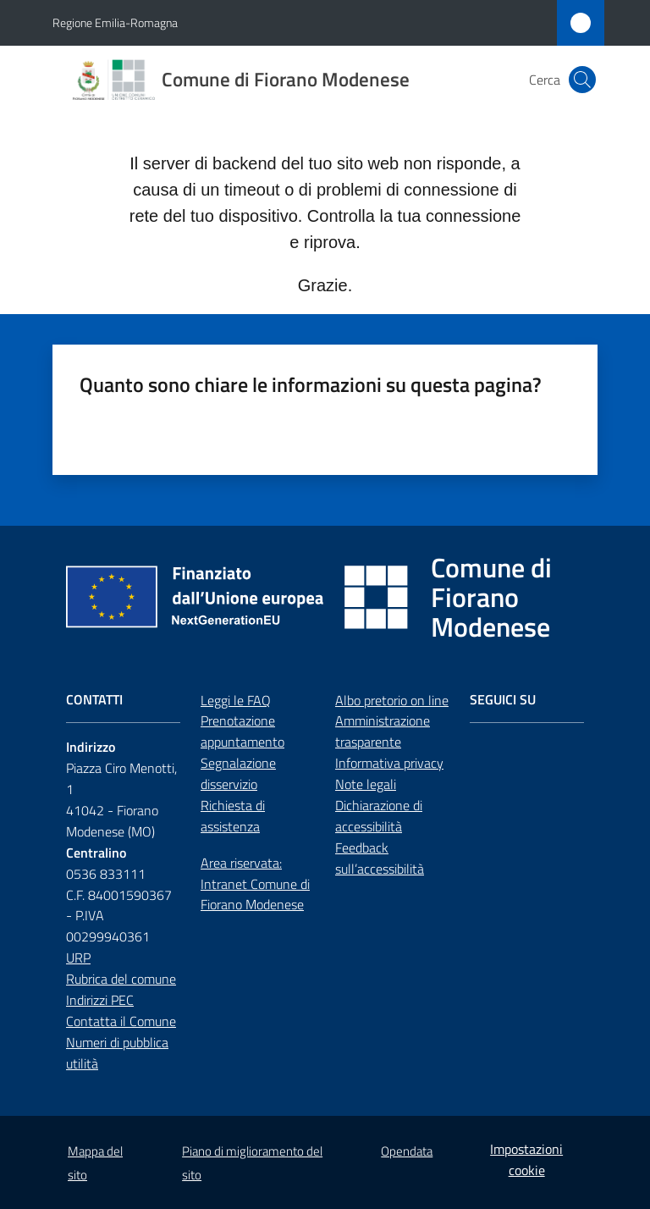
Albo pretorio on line (392, 700)
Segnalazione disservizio (238, 773)
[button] (582, 79)
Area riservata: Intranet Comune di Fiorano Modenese (255, 884)
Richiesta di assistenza (233, 815)
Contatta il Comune (121, 1021)
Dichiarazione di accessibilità (378, 815)
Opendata (406, 1151)
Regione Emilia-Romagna (115, 22)
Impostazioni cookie (526, 1159)
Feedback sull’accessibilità (379, 858)
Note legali (365, 784)
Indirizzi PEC (100, 1000)
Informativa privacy (389, 763)
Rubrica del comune (121, 979)
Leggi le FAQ (236, 700)
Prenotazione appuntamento (242, 731)
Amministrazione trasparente (382, 731)
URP (78, 957)
